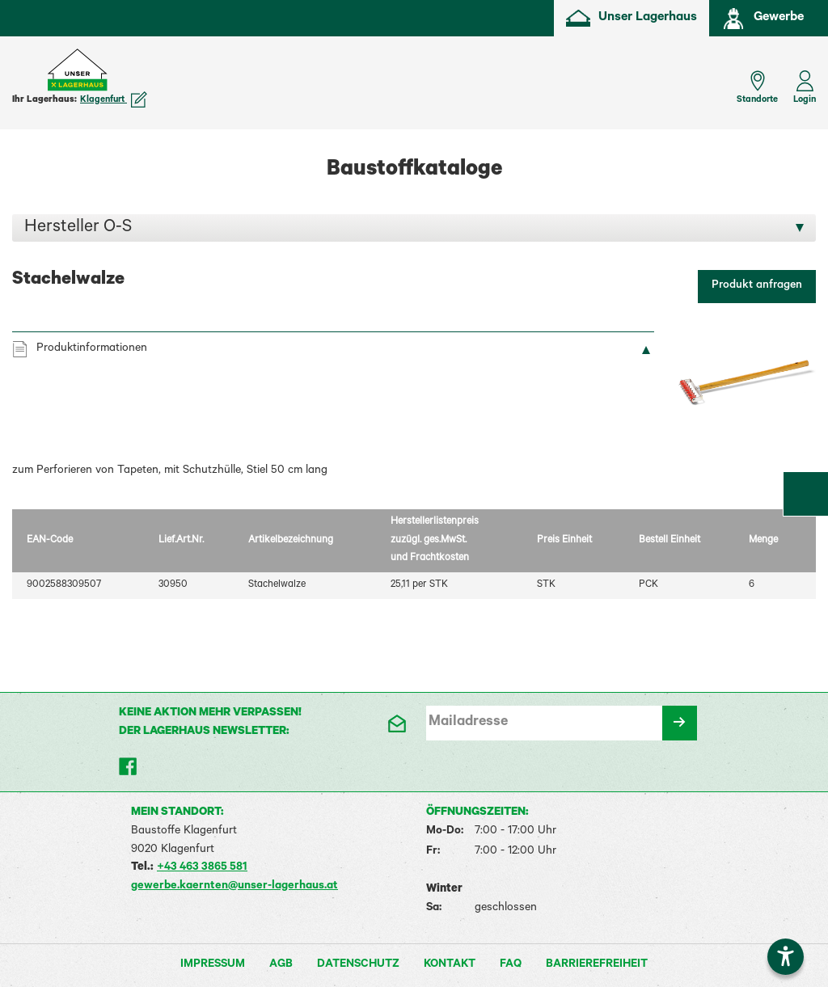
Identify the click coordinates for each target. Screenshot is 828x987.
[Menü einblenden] (24, 79)
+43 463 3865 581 (202, 868)
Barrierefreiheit (597, 965)
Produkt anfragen (757, 286)
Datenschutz (358, 965)
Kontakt (449, 965)
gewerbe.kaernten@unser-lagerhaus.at (234, 886)
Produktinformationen (91, 349)
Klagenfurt (113, 100)
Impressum (212, 965)
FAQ (511, 965)
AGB (281, 965)
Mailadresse (468, 723)
